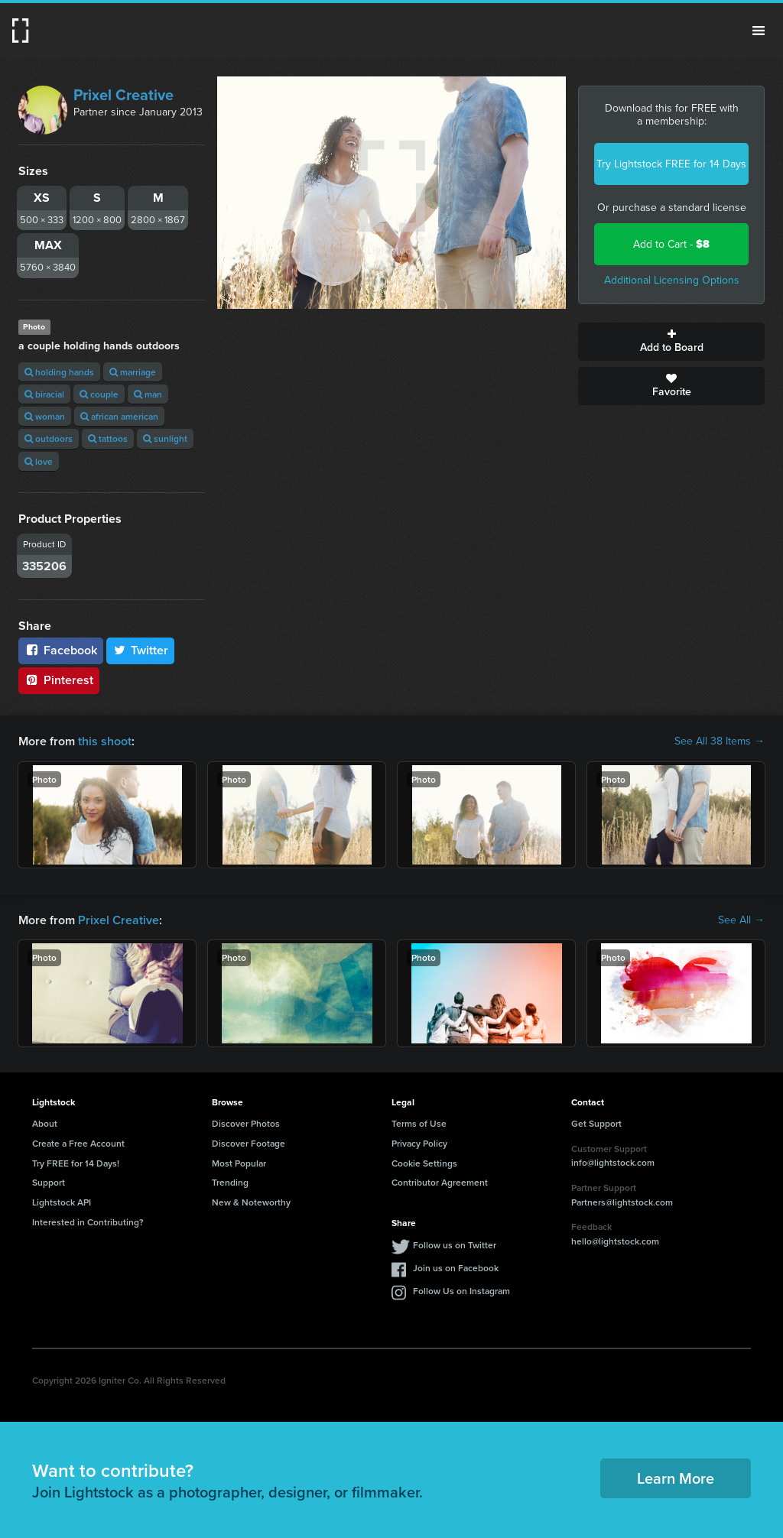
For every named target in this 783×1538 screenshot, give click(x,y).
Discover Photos (246, 1123)
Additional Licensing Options (671, 280)
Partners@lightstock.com (622, 1202)
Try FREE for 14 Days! (75, 1163)
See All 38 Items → (719, 741)
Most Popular (239, 1163)
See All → (741, 920)
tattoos (108, 438)
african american (119, 416)
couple (99, 394)
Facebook (60, 650)
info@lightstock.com (613, 1162)
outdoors (48, 438)
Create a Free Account (78, 1143)
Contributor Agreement (440, 1182)
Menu (758, 30)
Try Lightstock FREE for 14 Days (671, 164)
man (148, 394)
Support (48, 1182)
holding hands (59, 371)
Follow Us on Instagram (461, 1290)
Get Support (596, 1123)
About (44, 1123)
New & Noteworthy (251, 1202)
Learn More (675, 1478)
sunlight (165, 438)
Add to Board (671, 342)
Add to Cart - (671, 244)
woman (44, 416)
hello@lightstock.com (615, 1241)
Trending (230, 1182)
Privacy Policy (419, 1143)
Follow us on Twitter (454, 1244)
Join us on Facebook (456, 1267)
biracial (44, 394)
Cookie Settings (424, 1163)
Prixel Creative (123, 94)
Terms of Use (419, 1123)
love (38, 461)
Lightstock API (61, 1202)
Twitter (140, 650)
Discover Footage (248, 1143)
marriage (132, 371)
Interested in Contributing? (88, 1221)
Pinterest (58, 680)
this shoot (105, 741)
